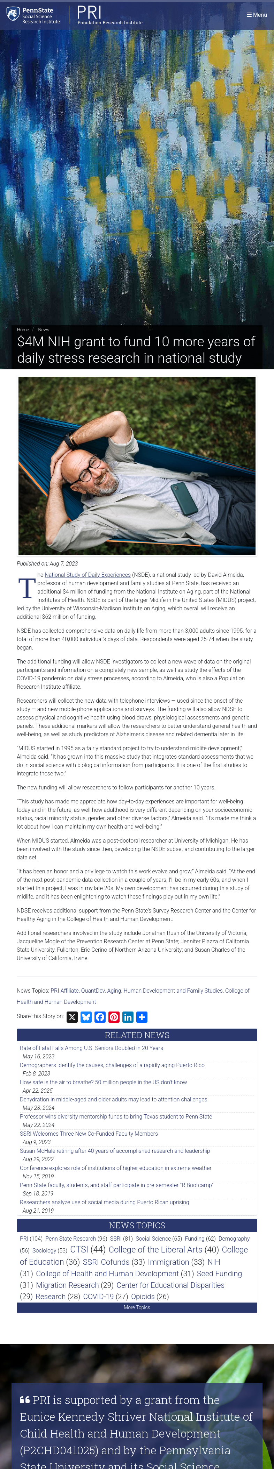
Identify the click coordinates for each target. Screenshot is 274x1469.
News (43, 329)
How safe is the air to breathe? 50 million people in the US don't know (103, 1082)
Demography (234, 1238)
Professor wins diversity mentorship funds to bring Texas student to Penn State (116, 1116)
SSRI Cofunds (106, 1261)
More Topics (137, 1307)
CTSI (79, 1249)
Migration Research (67, 1285)
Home (23, 329)
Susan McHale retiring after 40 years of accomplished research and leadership (115, 1151)
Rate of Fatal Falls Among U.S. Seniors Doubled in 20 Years (91, 1048)
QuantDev (93, 990)
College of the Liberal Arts (155, 1250)
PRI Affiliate (65, 990)
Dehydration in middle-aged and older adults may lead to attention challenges (113, 1099)
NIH (213, 1262)
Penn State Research (70, 1238)
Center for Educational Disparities (170, 1285)
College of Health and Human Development (107, 1273)
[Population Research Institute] (73, 15)
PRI (24, 1238)
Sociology (44, 1250)
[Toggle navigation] (257, 15)
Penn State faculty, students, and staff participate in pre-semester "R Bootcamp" (116, 1185)
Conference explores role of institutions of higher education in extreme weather (116, 1168)
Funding (195, 1238)
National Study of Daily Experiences (88, 575)
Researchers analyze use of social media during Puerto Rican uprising (104, 1202)
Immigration (168, 1261)
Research (51, 1296)
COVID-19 (98, 1296)
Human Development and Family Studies (173, 990)
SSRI (116, 1238)
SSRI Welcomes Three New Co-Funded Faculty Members (89, 1133)
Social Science (153, 1238)
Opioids (143, 1296)
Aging (114, 990)
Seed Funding (219, 1273)
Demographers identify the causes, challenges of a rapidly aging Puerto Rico (112, 1065)
